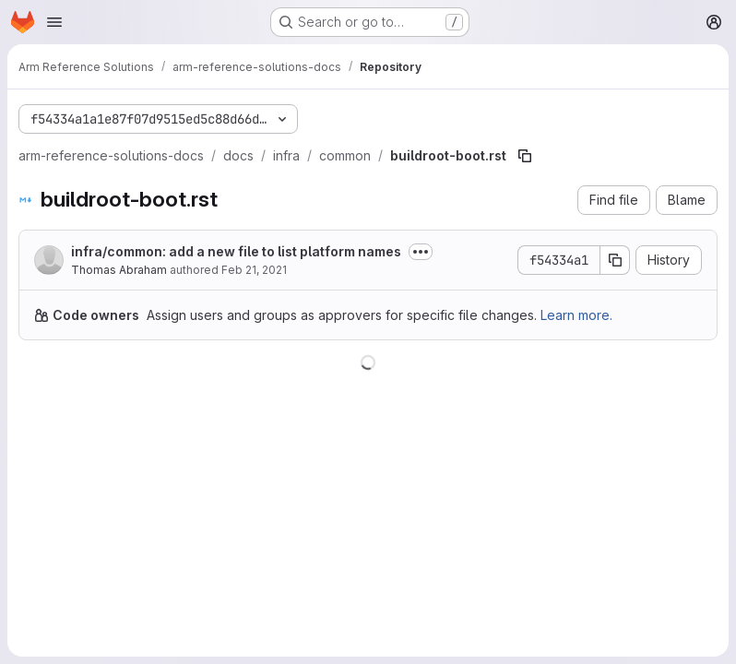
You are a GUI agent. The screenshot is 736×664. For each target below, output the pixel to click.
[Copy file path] (525, 156)
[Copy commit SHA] (615, 260)
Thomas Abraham (119, 270)
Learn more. (576, 315)
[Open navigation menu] (54, 22)
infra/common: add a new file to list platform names (236, 251)
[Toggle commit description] (421, 251)
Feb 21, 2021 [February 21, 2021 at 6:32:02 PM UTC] (254, 270)
